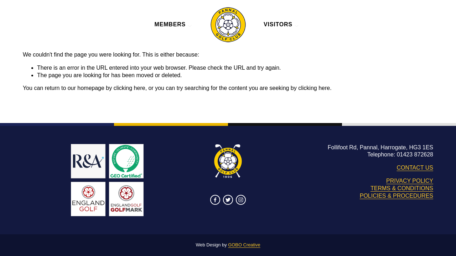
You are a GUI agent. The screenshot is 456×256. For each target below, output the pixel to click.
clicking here (129, 88)
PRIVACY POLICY (409, 181)
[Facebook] (215, 200)
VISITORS (281, 24)
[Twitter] (228, 200)
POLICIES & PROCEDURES (396, 196)
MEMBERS (173, 24)
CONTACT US (415, 168)
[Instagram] (241, 200)
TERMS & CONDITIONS (401, 188)
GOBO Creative (244, 244)
